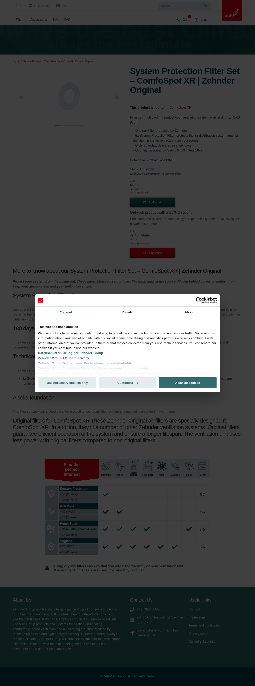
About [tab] (189, 312)
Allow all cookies (187, 382)
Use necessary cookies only (67, 382)
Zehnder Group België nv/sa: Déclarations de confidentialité (85, 363)
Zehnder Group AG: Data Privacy (63, 358)
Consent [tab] (66, 312)
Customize (127, 382)
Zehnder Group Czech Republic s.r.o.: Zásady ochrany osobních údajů (93, 368)
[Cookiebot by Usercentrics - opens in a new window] (199, 300)
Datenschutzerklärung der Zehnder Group (70, 353)
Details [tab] (127, 312)
